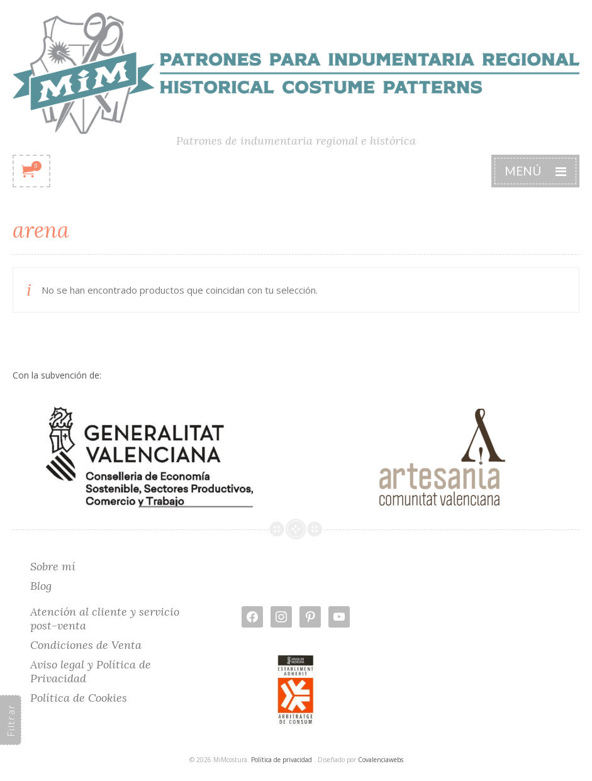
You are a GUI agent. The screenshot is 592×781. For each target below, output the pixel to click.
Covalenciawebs (380, 759)
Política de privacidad (281, 759)
